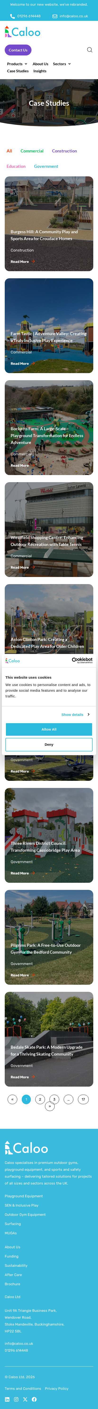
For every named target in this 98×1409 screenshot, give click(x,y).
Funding (11, 1256)
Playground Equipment (24, 1196)
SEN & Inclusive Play (21, 1205)
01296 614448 (16, 1350)
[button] (17, 63)
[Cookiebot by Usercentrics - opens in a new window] (72, 661)
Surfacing (13, 1224)
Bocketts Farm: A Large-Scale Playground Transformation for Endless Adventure (47, 435)
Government (46, 166)
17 (83, 1098)
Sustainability (16, 1265)
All (9, 150)
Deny (49, 744)
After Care (13, 1275)
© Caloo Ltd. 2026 (20, 1377)
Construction (64, 150)
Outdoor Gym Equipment (25, 1214)
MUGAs (11, 1233)
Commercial (32, 150)
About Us (12, 1247)
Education (16, 166)
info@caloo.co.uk (19, 1343)
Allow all (49, 729)
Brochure (12, 1284)
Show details (73, 714)
